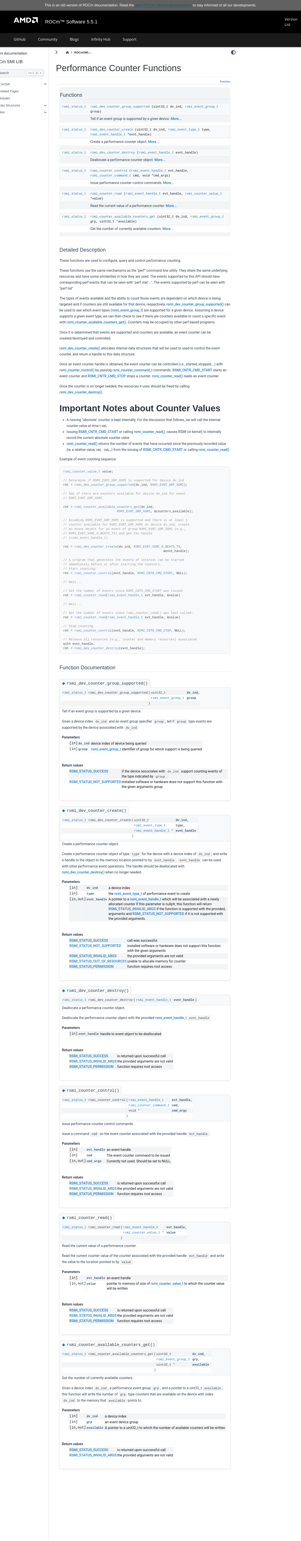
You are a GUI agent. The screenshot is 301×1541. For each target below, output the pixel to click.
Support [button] (129, 39)
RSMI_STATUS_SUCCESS (100, 799)
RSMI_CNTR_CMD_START (91, 382)
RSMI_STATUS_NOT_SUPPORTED (107, 810)
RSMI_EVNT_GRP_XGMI (178, 512)
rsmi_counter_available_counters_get (134, 216)
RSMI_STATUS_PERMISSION (103, 994)
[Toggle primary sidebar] (68, 52)
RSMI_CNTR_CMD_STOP (173, 382)
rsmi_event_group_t (118, 111)
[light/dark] (233, 52)
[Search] (30, 73)
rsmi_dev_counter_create (123, 129)
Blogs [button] (74, 39)
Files (12, 112)
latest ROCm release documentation (163, 5)
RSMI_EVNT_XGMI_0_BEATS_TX (168, 574)
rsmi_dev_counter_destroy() (92, 404)
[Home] (78, 52)
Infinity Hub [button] (100, 39)
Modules (15, 98)
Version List (291, 22)
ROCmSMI (13, 84)
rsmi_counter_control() (95, 376)
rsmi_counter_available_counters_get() (191, 322)
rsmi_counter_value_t (120, 198)
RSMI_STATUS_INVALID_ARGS (153, 937)
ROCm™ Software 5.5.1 (71, 22)
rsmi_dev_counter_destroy (124, 152)
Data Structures (20, 105)
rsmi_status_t (86, 106)
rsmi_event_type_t (195, 129)
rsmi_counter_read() (86, 388)
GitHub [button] (20, 39)
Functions (225, 81)
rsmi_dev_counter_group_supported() (99, 310)
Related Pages (19, 91)
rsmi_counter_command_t (122, 175)
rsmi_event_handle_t (119, 134)
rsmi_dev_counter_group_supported (131, 106)
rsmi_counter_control (120, 171)
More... (187, 119)
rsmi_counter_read (117, 193)
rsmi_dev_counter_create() (91, 354)
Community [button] (47, 39)
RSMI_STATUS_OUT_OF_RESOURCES (109, 989)
